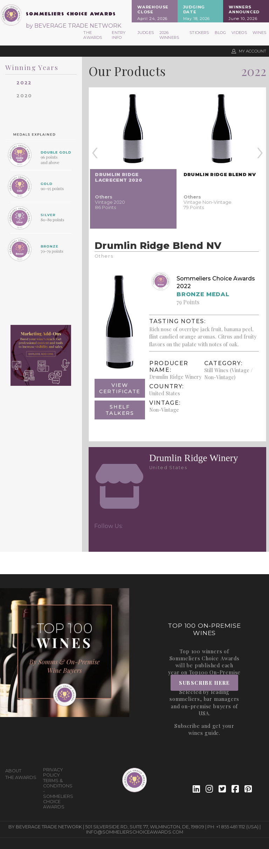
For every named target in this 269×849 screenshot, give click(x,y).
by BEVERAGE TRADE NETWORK (73, 25)
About (13, 770)
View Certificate (119, 388)
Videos (239, 32)
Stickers (199, 32)
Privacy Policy (53, 772)
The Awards (92, 35)
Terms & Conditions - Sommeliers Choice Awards (58, 793)
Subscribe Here (204, 682)
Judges (146, 32)
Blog (220, 32)
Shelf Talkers (119, 410)
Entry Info (118, 35)
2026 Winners (169, 35)
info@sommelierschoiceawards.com (134, 832)
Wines (259, 32)
